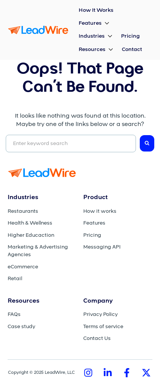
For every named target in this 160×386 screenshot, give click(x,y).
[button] (94, 23)
